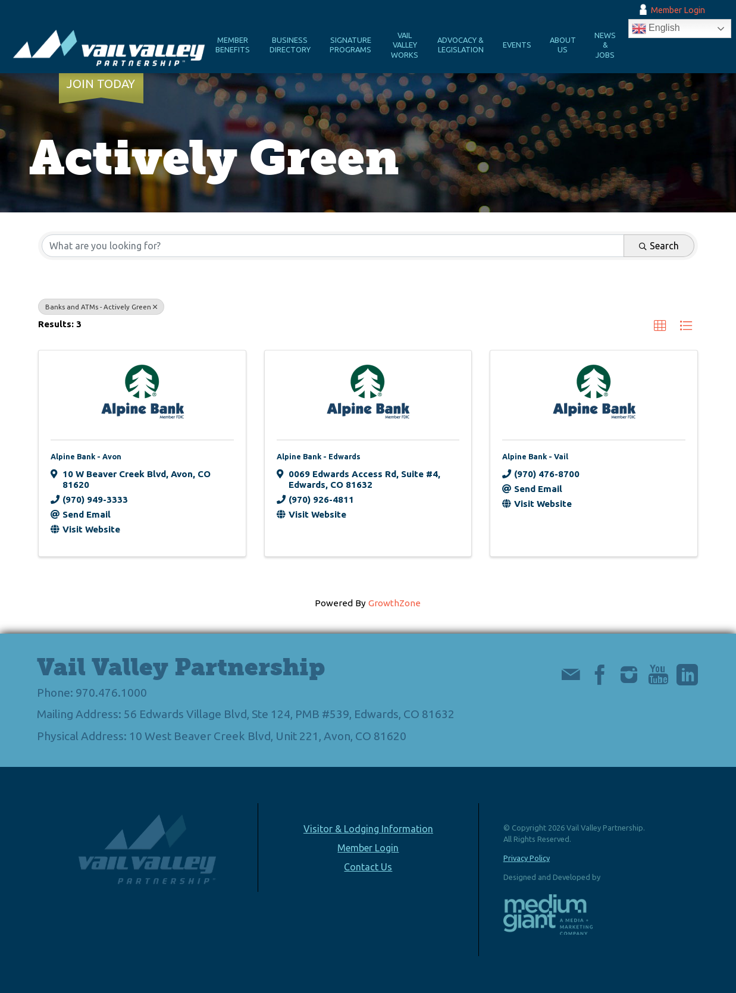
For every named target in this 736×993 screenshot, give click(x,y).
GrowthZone (394, 603)
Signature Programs (350, 45)
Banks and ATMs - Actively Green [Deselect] (101, 307)
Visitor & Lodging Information (368, 829)
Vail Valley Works (404, 45)
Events (517, 44)
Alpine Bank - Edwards (319, 456)
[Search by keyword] (333, 245)
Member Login (678, 10)
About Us (563, 45)
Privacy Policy (526, 858)
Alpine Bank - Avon (86, 456)
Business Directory (290, 45)
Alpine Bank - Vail (535, 456)
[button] (660, 326)
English (656, 28)
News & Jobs (605, 45)
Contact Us (368, 867)
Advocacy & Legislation (460, 45)
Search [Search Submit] (659, 245)
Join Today (101, 84)
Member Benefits (232, 45)
